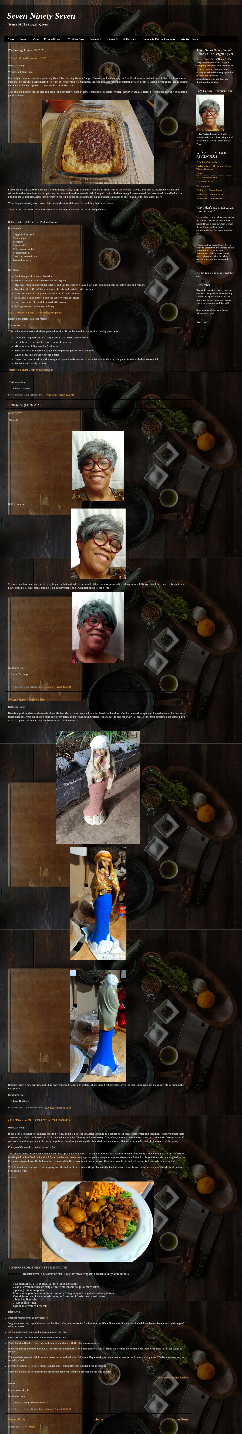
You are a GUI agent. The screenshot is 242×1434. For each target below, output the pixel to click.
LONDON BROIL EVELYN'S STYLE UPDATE (39, 1120)
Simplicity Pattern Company (159, 39)
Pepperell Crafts (53, 39)
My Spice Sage (76, 39)
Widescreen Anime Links (209, 190)
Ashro (11, 39)
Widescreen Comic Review (209, 194)
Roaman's (112, 39)
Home (98, 1419)
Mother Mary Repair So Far (26, 699)
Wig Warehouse (189, 39)
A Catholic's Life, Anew (208, 162)
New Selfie (15, 413)
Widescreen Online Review (210, 198)
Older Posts (180, 1419)
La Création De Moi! (206, 177)
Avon (23, 39)
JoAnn (35, 39)
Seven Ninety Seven (41, 15)
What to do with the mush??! (27, 58)
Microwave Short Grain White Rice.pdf (31, 369)
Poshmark (95, 39)
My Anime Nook (204, 181)
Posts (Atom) (28, 1426)
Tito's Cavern (203, 185)
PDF (45, 1402)
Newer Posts (16, 1419)
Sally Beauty (130, 39)
